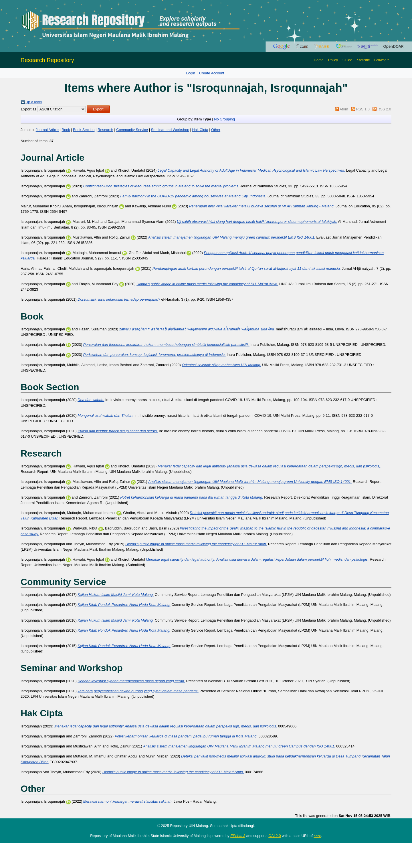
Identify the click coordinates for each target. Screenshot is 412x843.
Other (215, 130)
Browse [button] (380, 60)
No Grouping (224, 119)
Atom (344, 109)
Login (190, 73)
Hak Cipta (200, 130)
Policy (333, 60)
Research (105, 130)
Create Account (211, 73)
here (317, 836)
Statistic (363, 60)
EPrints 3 (237, 836)
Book (66, 130)
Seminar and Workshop (170, 130)
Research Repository (47, 60)
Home (319, 60)
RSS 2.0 (384, 109)
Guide (347, 60)
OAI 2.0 (274, 836)
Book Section (83, 130)
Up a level (33, 102)
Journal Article (47, 130)
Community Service (132, 130)
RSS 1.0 (363, 109)
